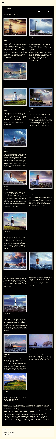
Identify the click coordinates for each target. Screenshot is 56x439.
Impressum (49, 429)
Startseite (38, 429)
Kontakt (44, 429)
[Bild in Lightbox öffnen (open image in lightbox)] (15, 27)
